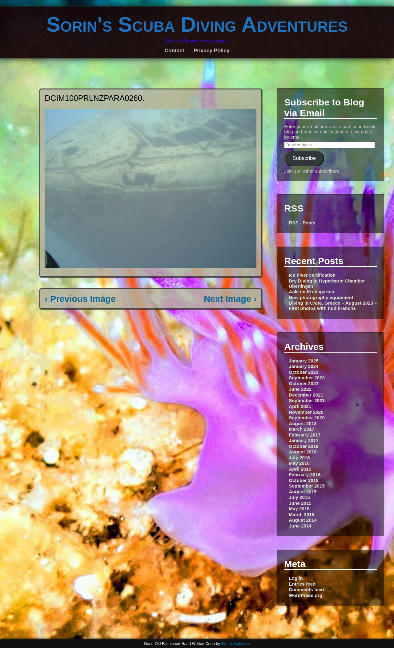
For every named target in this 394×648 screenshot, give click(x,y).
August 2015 (302, 491)
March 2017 (301, 429)
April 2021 (300, 406)
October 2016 (303, 446)
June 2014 (300, 525)
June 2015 (300, 503)
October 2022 (303, 383)
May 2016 (299, 463)
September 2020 (307, 417)
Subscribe (304, 158)
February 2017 (304, 434)
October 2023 (303, 372)
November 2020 (306, 412)
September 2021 (307, 400)
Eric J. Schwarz (235, 643)
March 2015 (301, 514)
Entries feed (302, 584)
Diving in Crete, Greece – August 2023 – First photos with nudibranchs (333, 305)
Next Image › (230, 299)
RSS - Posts (302, 222)
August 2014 (302, 520)
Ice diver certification (312, 275)
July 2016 (299, 457)
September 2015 (307, 485)
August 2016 (302, 451)
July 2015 (299, 497)
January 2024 (303, 366)
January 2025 (303, 360)
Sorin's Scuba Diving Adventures (197, 24)
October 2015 (303, 480)
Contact (174, 50)
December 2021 (306, 394)
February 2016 (304, 474)
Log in (296, 578)
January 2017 (303, 440)
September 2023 (307, 377)
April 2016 (300, 469)
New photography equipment (321, 297)
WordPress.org (305, 595)
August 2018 (302, 423)
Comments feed (306, 589)
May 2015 (299, 508)
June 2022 (300, 389)
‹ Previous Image (80, 299)
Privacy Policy (212, 50)
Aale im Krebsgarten (311, 291)
